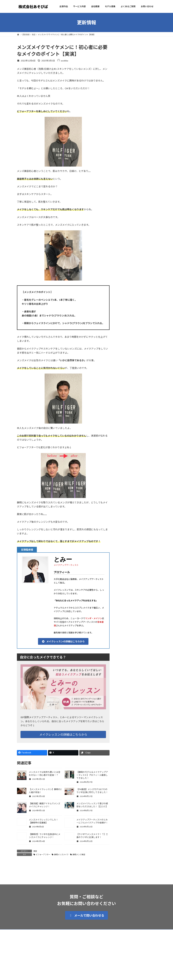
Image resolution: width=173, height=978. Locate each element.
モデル (135, 114)
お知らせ (136, 84)
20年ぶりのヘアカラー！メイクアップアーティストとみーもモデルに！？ (136, 121)
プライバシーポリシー (45, 947)
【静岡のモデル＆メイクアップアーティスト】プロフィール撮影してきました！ (92, 775)
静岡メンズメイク (61, 854)
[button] (63, 641)
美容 (35, 851)
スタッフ (137, 53)
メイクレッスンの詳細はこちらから (63, 734)
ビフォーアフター (43, 854)
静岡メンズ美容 (79, 854)
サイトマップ (25, 947)
